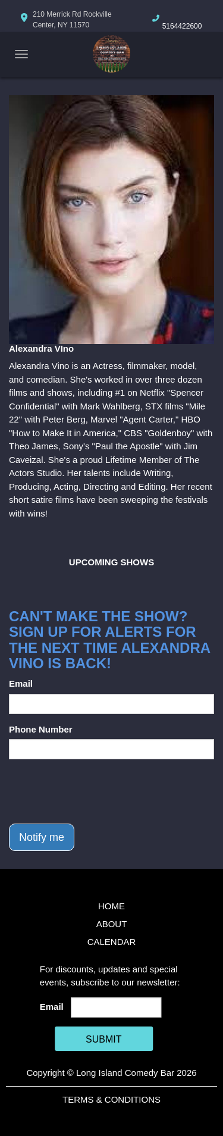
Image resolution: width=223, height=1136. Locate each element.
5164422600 (182, 26)
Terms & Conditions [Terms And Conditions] (111, 1099)
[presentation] (99, 791)
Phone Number (41, 729)
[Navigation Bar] (21, 54)
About (111, 924)
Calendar (111, 942)
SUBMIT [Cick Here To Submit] (103, 1039)
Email (21, 683)
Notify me (41, 837)
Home (111, 906)
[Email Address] (116, 1007)
